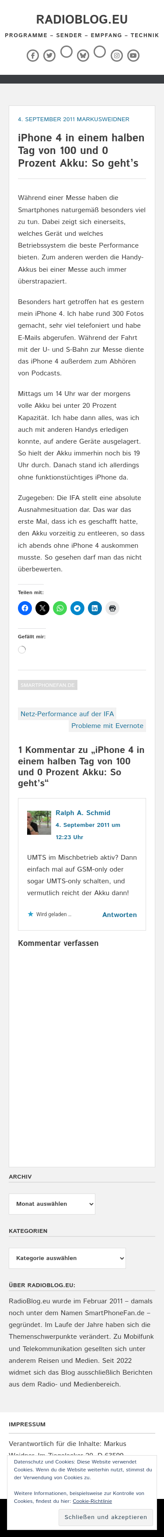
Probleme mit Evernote (107, 726)
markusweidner (103, 119)
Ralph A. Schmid (83, 813)
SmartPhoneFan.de (48, 685)
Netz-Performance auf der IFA (67, 714)
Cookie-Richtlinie (92, 1501)
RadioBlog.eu (82, 20)
